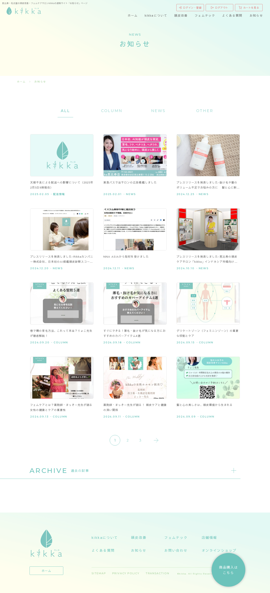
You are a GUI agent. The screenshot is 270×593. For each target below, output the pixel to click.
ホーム (133, 15)
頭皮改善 (181, 15)
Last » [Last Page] (156, 440)
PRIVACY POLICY (125, 573)
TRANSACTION (157, 573)
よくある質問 (232, 15)
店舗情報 (209, 537)
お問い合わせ (176, 550)
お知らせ (256, 15)
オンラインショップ (219, 550)
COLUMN (112, 110)
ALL (65, 110)
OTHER (204, 110)
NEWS (158, 110)
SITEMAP (99, 573)
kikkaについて (156, 15)
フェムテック (205, 15)
